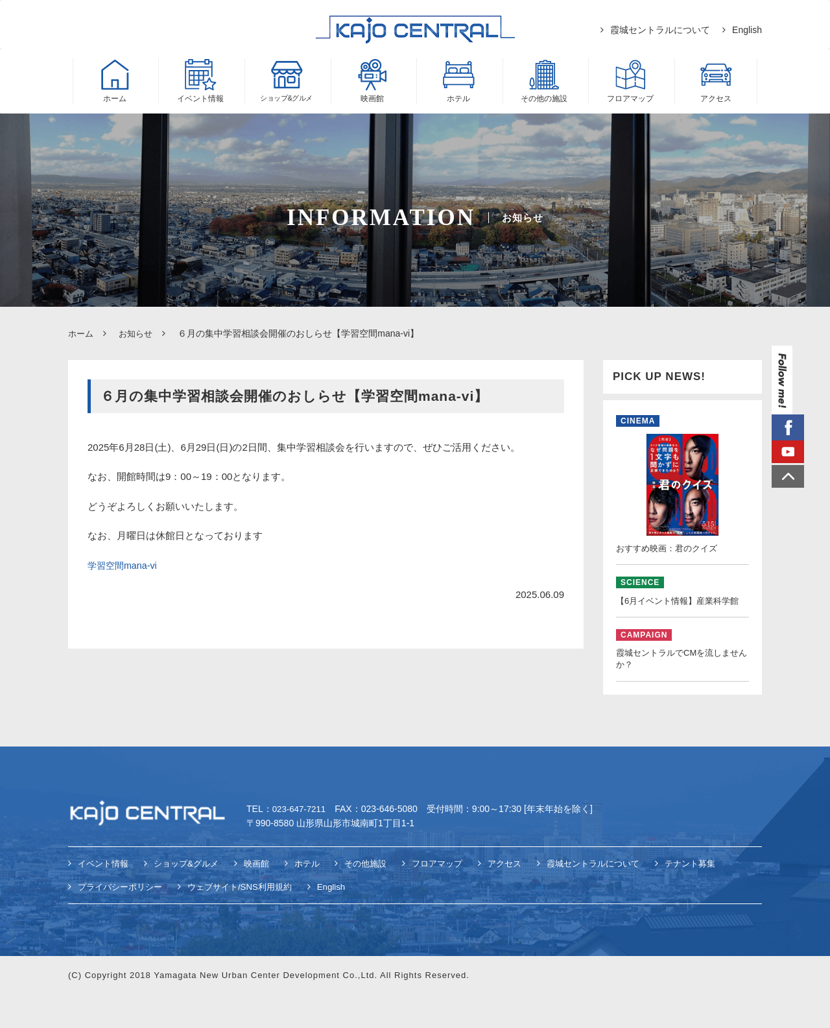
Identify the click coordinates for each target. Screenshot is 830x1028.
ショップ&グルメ (192, 897)
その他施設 (380, 897)
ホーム (81, 333)
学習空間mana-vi (124, 564)
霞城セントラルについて (660, 30)
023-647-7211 (300, 842)
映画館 (265, 897)
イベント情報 (105, 897)
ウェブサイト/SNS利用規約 (250, 919)
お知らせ (139, 333)
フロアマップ (455, 897)
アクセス (526, 897)
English (747, 30)
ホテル (318, 897)
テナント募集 (721, 897)
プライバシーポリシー (123, 919)
